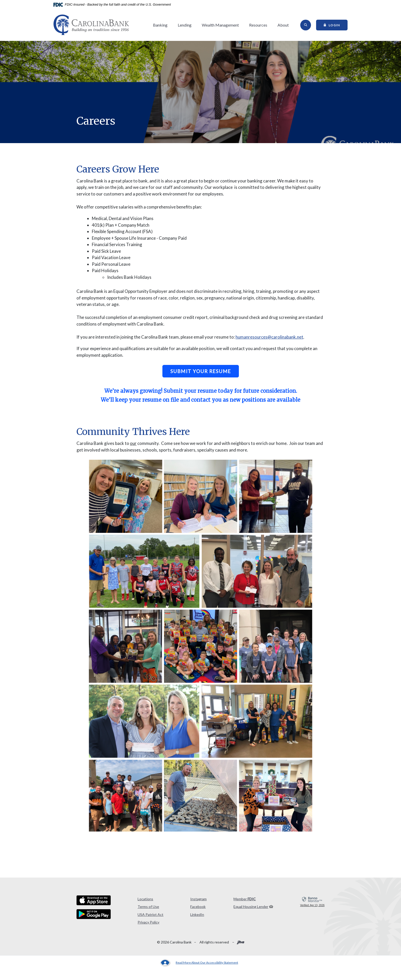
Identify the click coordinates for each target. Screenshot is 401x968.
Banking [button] (160, 24)
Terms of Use (148, 906)
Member (244, 899)
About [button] (283, 24)
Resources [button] (258, 24)
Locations (145, 899)
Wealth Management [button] (220, 24)
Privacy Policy (148, 922)
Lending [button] (185, 24)
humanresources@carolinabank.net (269, 337)
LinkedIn (197, 914)
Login (336, 24)
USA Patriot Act (150, 914)
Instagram (198, 899)
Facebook (198, 906)
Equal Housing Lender (250, 906)
